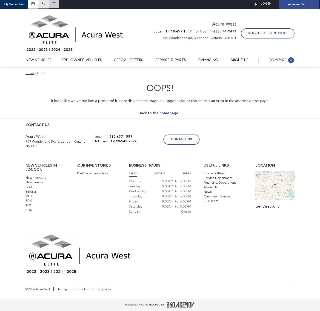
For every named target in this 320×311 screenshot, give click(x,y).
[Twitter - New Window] (249, 140)
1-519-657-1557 (179, 31)
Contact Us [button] (181, 139)
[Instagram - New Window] (260, 140)
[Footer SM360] (181, 305)
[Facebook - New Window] (238, 140)
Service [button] (160, 173)
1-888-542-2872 (223, 31)
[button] (14, 4)
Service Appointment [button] (267, 33)
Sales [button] (133, 173)
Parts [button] (187, 173)
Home (30, 73)
